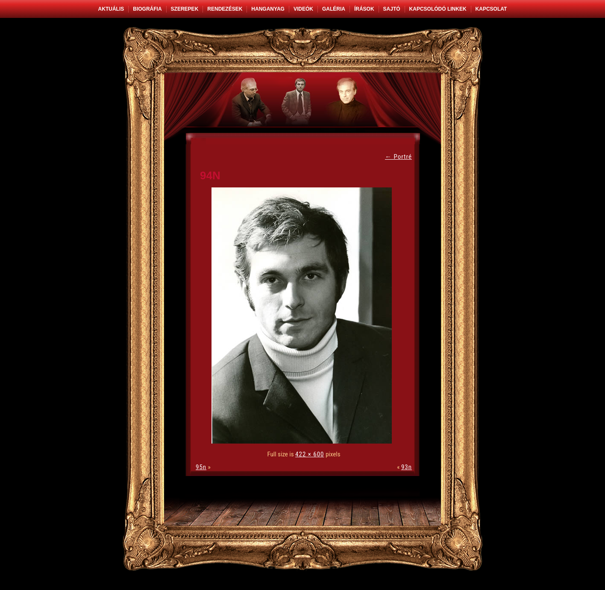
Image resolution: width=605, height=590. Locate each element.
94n (210, 175)
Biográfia (147, 9)
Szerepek (185, 9)
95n (201, 467)
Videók (303, 9)
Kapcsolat (491, 9)
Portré (398, 157)
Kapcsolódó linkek (438, 9)
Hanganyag (268, 9)
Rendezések (224, 9)
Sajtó (391, 9)
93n (406, 467)
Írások (364, 9)
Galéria (333, 9)
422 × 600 (309, 454)
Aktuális (111, 9)
